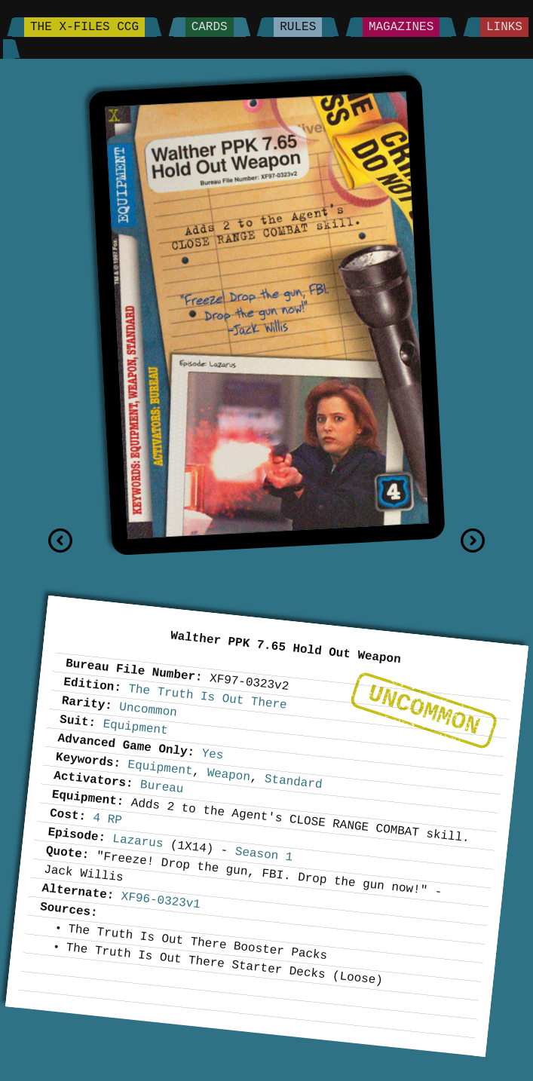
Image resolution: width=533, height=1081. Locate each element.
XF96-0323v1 (160, 900)
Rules (298, 27)
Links (504, 27)
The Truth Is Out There (207, 697)
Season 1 (263, 855)
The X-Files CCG (84, 27)
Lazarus (138, 841)
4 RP (107, 819)
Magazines (401, 27)
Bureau (161, 787)
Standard (293, 782)
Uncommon (423, 710)
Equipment (135, 727)
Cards (209, 27)
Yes (212, 754)
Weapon (228, 775)
